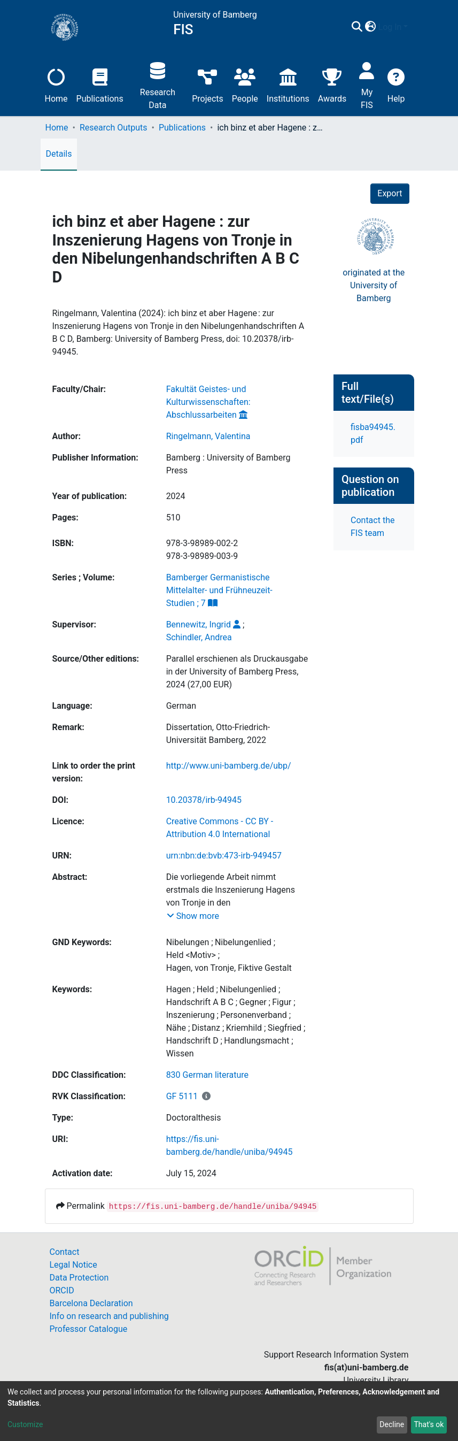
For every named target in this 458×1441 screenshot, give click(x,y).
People (245, 84)
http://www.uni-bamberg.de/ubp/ (228, 766)
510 (173, 517)
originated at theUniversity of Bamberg (374, 285)
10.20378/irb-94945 (204, 800)
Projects (207, 84)
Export (389, 193)
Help (396, 84)
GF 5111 (182, 1096)
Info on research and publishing (109, 1316)
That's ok (429, 1424)
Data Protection (79, 1278)
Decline (391, 1424)
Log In (390, 27)
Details (59, 154)
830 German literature (207, 1075)
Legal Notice (73, 1265)
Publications (99, 84)
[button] (370, 27)
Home (56, 84)
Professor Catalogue (89, 1329)
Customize (25, 1424)
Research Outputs (114, 127)
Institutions (288, 84)
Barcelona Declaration (91, 1303)
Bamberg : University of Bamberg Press (228, 464)
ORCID (62, 1290)
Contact (65, 1252)
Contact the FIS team (372, 526)
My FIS (367, 84)
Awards (332, 84)
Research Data (157, 84)
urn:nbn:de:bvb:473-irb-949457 (224, 855)
